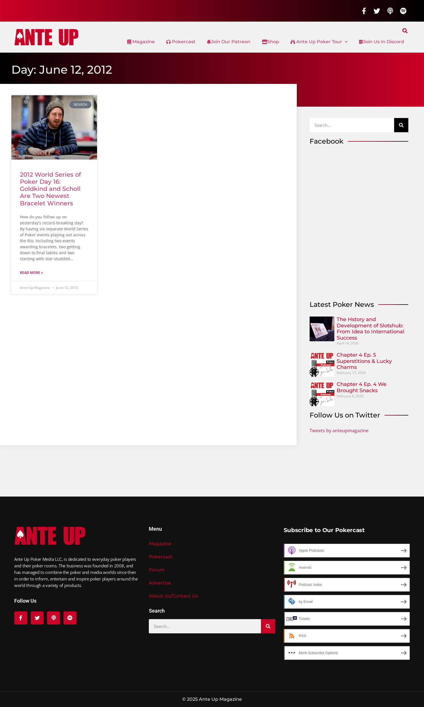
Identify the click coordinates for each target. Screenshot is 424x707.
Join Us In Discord (381, 41)
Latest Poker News (342, 304)
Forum (156, 569)
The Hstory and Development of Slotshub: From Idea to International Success (370, 328)
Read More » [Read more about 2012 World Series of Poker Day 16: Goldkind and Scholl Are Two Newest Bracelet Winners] (31, 272)
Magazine (141, 41)
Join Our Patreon (228, 41)
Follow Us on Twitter (345, 415)
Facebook (326, 141)
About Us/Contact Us (173, 596)
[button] (405, 30)
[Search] (401, 125)
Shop (270, 41)
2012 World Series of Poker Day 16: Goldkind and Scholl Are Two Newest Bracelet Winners (50, 189)
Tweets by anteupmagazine (339, 430)
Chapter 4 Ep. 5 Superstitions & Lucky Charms (364, 361)
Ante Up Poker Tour (319, 41)
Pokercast (180, 41)
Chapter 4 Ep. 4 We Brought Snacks (361, 387)
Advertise (160, 583)
